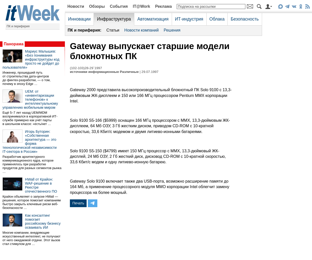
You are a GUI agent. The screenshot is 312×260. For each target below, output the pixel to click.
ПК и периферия (18, 26)
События (119, 6)
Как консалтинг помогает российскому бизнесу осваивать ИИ (43, 221)
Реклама (163, 6)
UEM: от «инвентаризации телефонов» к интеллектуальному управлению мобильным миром (30, 99)
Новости (75, 6)
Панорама (13, 44)
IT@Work (141, 6)
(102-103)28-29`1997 (86, 68)
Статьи (112, 30)
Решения (172, 30)
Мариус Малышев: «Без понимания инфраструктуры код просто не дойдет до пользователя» (30, 59)
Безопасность (245, 19)
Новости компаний (141, 30)
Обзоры (97, 6)
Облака (217, 19)
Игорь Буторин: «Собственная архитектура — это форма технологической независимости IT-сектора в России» (29, 141)
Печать (78, 203)
